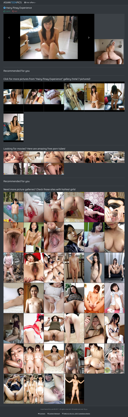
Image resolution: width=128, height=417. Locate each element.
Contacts (41, 413)
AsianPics (13, 2)
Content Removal (54, 413)
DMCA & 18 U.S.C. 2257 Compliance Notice (76, 413)
